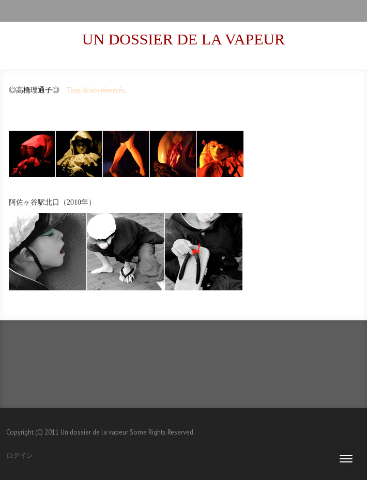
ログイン (19, 455)
